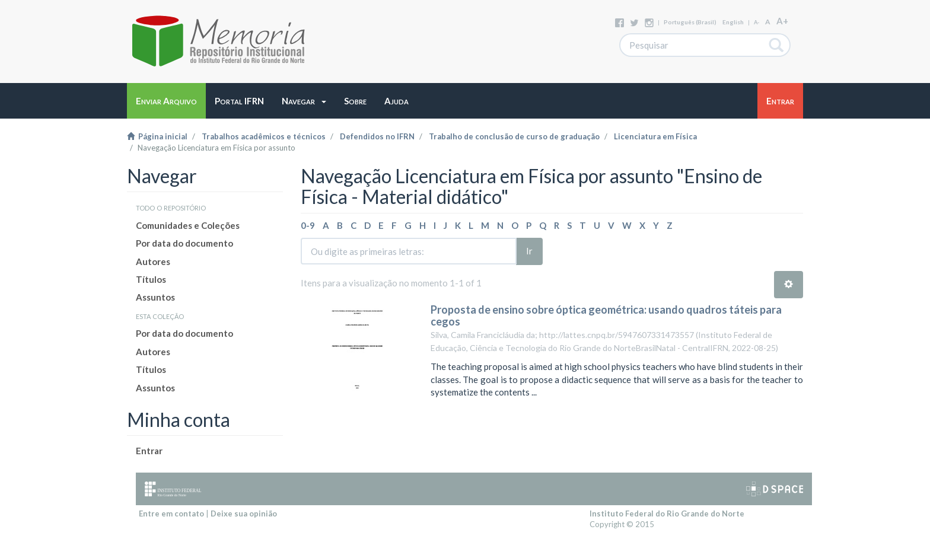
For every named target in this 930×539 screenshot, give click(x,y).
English (733, 21)
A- (756, 22)
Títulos (151, 279)
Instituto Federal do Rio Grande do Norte (667, 513)
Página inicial (157, 136)
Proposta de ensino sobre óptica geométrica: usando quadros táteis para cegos (606, 315)
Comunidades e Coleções (188, 225)
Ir (529, 250)
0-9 (308, 225)
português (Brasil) (690, 21)
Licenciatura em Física (655, 136)
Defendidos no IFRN (377, 136)
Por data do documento (184, 243)
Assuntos (155, 297)
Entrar (149, 450)
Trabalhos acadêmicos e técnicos (264, 136)
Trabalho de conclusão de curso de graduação (514, 136)
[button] (304, 101)
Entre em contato (171, 513)
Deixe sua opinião (244, 513)
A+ (782, 20)
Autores (153, 261)
